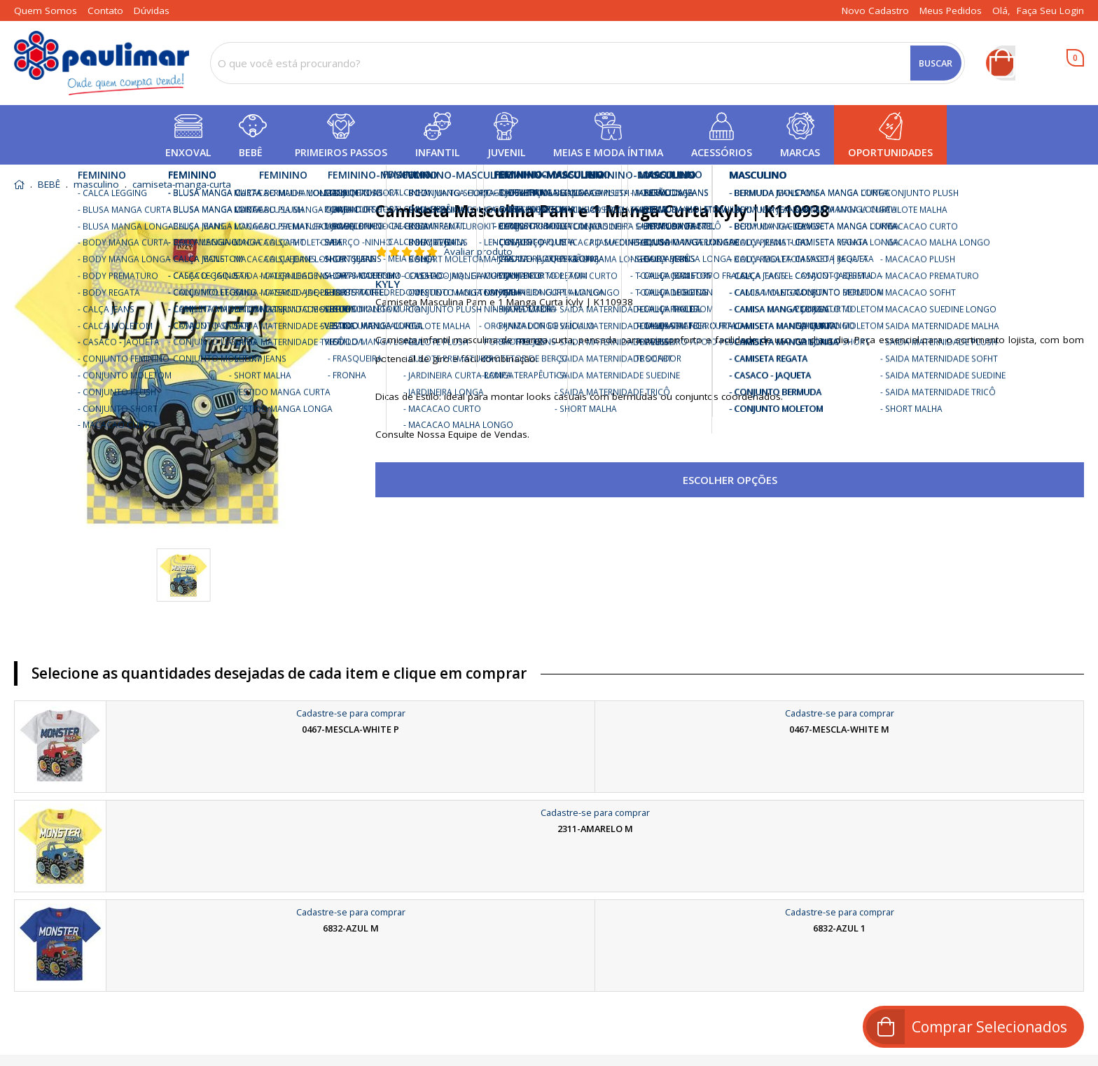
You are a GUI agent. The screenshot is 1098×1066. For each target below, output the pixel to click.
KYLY (387, 284)
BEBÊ (251, 152)
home (19, 185)
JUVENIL (506, 152)
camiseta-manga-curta (181, 185)
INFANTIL (437, 152)
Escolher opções (730, 480)
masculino (96, 185)
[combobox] (587, 63)
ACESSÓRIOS (721, 152)
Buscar (935, 63)
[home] (101, 63)
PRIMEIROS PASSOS (341, 152)
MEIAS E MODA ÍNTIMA (608, 152)
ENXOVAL (188, 152)
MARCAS (800, 152)
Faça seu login (1050, 10)
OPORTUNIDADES (890, 152)
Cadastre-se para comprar (350, 713)
